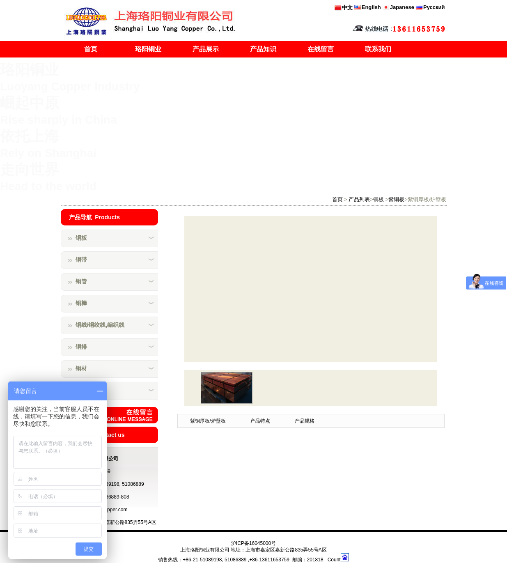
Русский (434, 7)
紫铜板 (396, 199)
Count (334, 560)
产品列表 (359, 199)
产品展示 (206, 49)
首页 (90, 49)
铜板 (378, 199)
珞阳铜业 (148, 49)
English (371, 7)
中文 (347, 8)
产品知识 (263, 49)
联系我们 (378, 49)
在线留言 (320, 49)
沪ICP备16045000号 (253, 543)
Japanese (402, 7)
